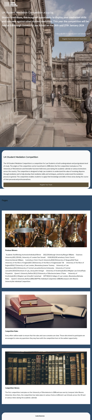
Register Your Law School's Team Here (74, 39)
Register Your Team (46, 185)
